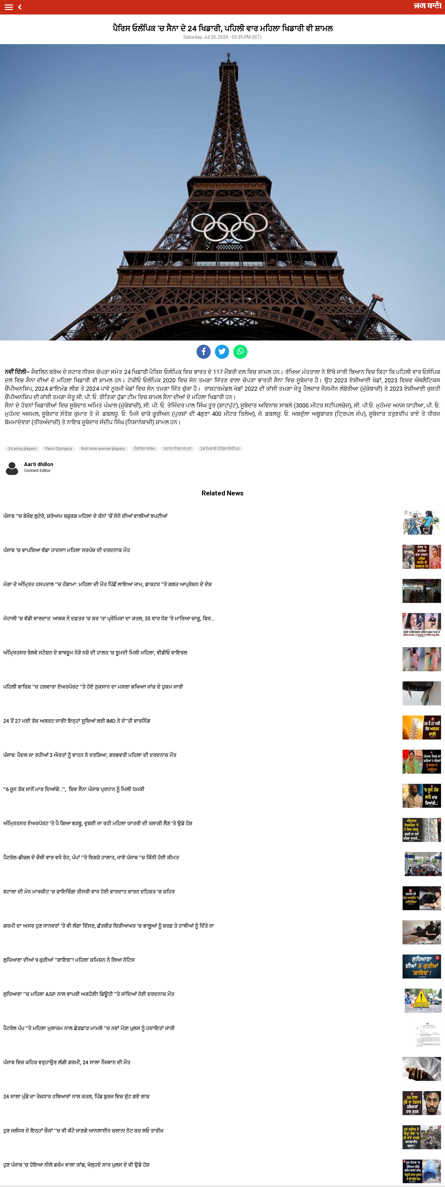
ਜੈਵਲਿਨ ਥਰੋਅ (144, 448)
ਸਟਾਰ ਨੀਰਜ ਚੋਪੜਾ (177, 448)
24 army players (22, 448)
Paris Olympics (58, 448)
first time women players (103, 448)
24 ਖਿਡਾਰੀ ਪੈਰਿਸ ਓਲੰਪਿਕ (219, 448)
